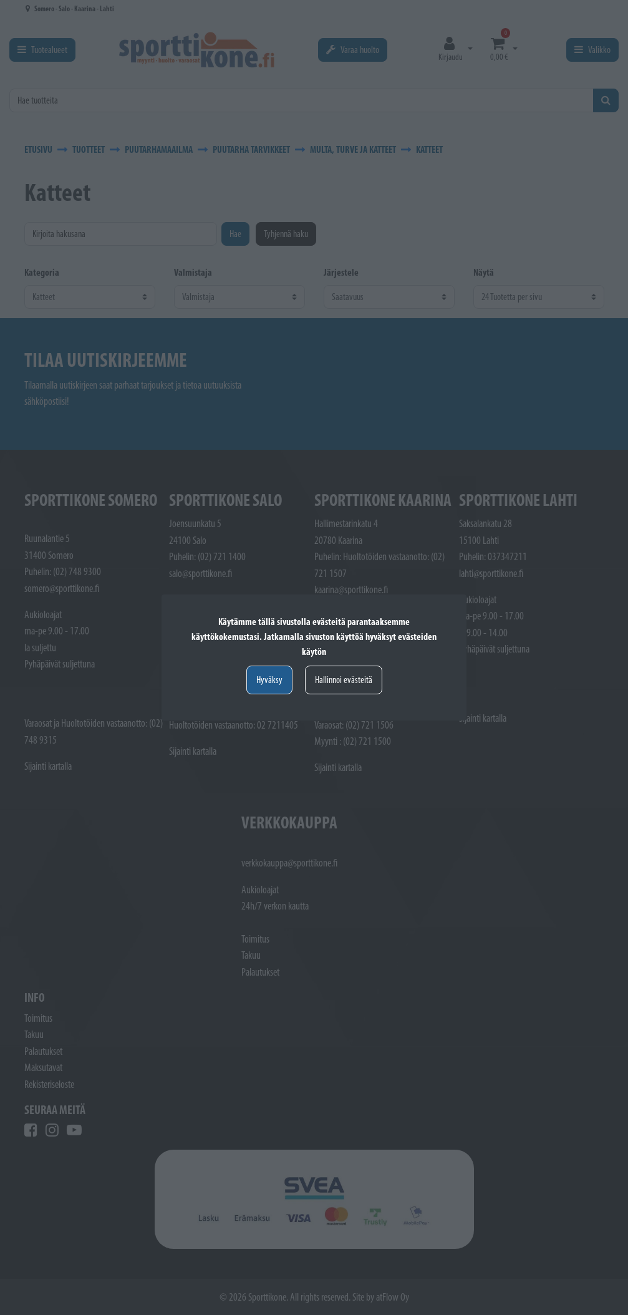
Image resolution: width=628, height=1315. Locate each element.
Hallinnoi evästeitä (343, 680)
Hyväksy (269, 680)
